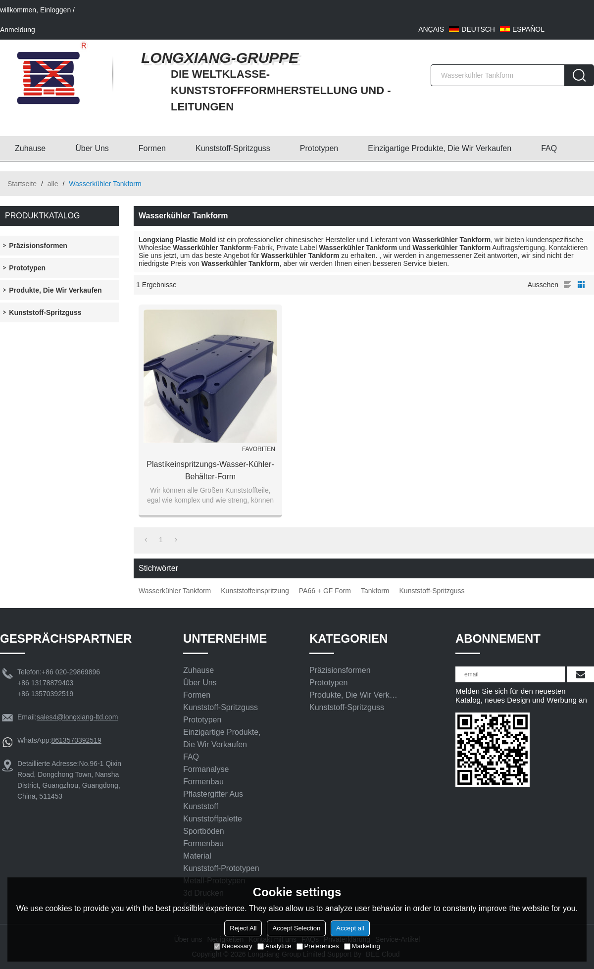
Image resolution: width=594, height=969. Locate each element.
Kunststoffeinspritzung (255, 591)
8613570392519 (76, 740)
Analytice (274, 946)
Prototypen (319, 148)
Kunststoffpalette (212, 819)
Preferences (318, 946)
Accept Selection (296, 928)
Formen (152, 148)
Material (197, 856)
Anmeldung (17, 30)
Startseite (22, 184)
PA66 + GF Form (325, 591)
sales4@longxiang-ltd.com (77, 717)
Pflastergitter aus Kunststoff (213, 800)
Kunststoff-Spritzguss (233, 148)
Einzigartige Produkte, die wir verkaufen (439, 148)
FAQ (549, 148)
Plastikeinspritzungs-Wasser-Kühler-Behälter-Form (210, 470)
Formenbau (203, 781)
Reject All (243, 928)
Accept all (350, 928)
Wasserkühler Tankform (175, 591)
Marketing (362, 946)
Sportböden (203, 831)
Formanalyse (206, 769)
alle (53, 184)
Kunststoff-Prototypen (221, 868)
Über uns (92, 148)
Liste (567, 285)
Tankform (375, 591)
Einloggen (55, 10)
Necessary (233, 946)
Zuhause (30, 148)
